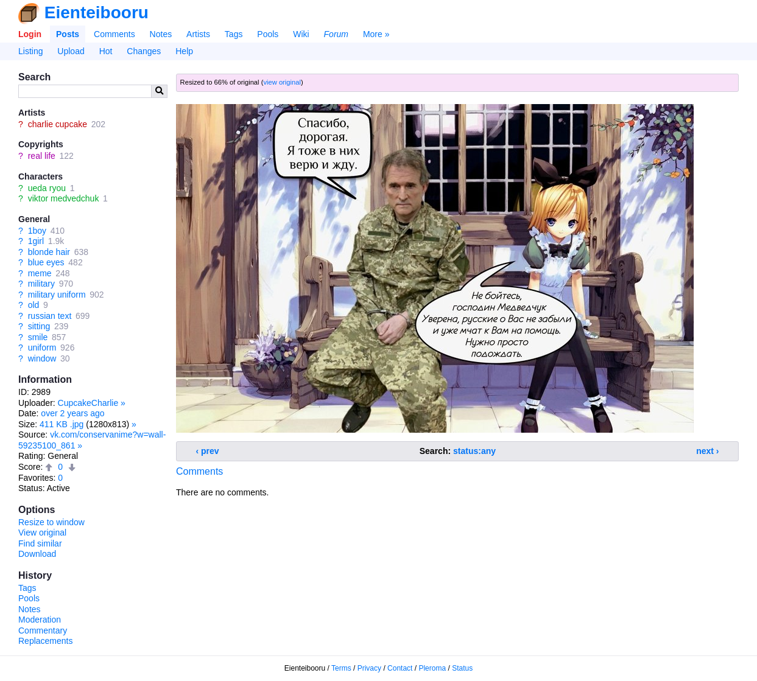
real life (41, 156)
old (34, 305)
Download (37, 554)
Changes (144, 51)
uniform (42, 347)
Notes (161, 34)
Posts (67, 34)
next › (707, 451)
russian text (50, 316)
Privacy (369, 668)
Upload (70, 51)
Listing (30, 51)
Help (184, 51)
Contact (399, 668)
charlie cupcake (57, 124)
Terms (341, 668)
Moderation (39, 619)
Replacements (45, 641)
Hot (106, 51)
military (41, 283)
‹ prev (207, 451)
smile (38, 337)
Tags (234, 34)
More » (376, 34)
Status (462, 668)
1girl (36, 241)
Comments (114, 34)
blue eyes (46, 262)
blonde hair (49, 252)
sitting (39, 326)
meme (40, 273)
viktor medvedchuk (63, 198)
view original (282, 82)
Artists (198, 34)
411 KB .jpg (61, 424)
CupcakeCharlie (88, 403)
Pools (267, 34)
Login (29, 34)
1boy (37, 231)
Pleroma (432, 668)
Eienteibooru (96, 12)
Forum (336, 34)
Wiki (301, 34)
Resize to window (51, 522)
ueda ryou (47, 188)
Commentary (42, 630)
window (42, 358)
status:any (474, 451)
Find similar (40, 543)
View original (42, 532)
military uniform (57, 294)
